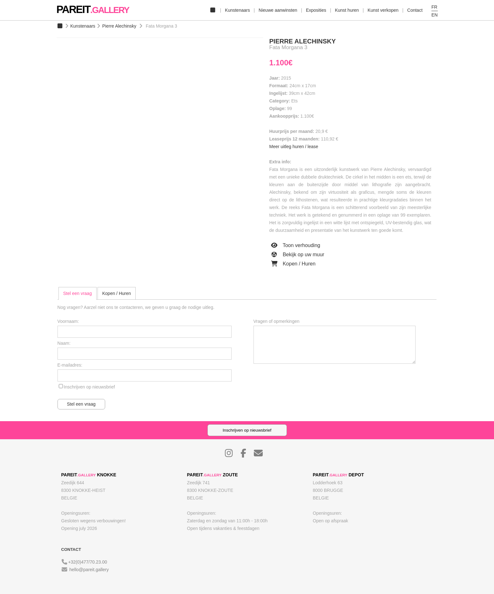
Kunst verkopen (383, 10)
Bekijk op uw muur (296, 255)
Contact (415, 10)
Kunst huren (347, 10)
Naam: (64, 343)
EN (434, 14)
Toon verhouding (294, 245)
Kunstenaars (237, 10)
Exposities (316, 10)
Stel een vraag (77, 293)
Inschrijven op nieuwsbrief (89, 386)
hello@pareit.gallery (89, 569)
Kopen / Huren (292, 264)
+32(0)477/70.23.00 (87, 562)
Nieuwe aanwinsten (278, 10)
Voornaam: (68, 321)
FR (434, 7)
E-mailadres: (70, 365)
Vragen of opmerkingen (277, 321)
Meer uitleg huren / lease (293, 146)
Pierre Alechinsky (119, 26)
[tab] (77, 293)
